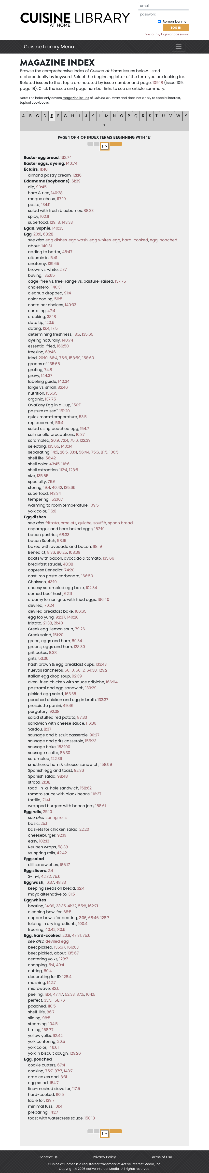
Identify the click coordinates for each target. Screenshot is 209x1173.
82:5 (55, 988)
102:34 (91, 588)
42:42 (62, 853)
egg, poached (163, 240)
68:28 (48, 234)
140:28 (57, 193)
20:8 (66, 935)
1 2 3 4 (105, 146)
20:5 (61, 1041)
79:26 (80, 629)
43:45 (54, 464)
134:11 (45, 204)
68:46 (50, 352)
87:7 (58, 1071)
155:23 (90, 741)
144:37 (46, 375)
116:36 (91, 723)
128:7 (104, 918)
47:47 (58, 994)
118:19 (97, 546)
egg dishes (56, 240)
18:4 (47, 994)
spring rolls (56, 817)
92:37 (60, 617)
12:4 (46, 328)
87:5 (80, 994)
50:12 (80, 670)
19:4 (46, 487)
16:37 (49, 882)
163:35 (70, 694)
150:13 (89, 1118)
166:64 (112, 682)
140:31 (47, 246)
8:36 (51, 552)
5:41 (53, 258)
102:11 (44, 216)
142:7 (51, 982)
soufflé (99, 523)
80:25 (62, 552)
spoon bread (120, 523)
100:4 (82, 923)
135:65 (53, 263)
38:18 (51, 316)
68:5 (67, 912)
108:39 (74, 552)
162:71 (93, 906)
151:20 (64, 411)
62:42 (58, 1035)
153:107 (56, 499)
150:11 (77, 405)
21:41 (46, 800)
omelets (68, 523)
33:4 (73, 452)
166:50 (63, 346)
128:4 (66, 977)
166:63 (73, 947)
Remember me (174, 21)
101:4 (58, 1106)
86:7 (51, 1012)
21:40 (58, 623)
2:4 (50, 870)
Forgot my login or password (167, 34)
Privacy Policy (104, 1157)
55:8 (82, 906)
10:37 (80, 434)
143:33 (67, 222)
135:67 (59, 947)
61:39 (76, 181)
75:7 (49, 1071)
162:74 (66, 157)
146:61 (53, 1047)
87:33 (82, 717)
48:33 (61, 882)
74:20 (69, 570)
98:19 (61, 540)
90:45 (41, 187)
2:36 (82, 918)
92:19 (61, 835)
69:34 (77, 641)
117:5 (76, 1088)
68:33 (64, 535)
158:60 (88, 358)
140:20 (73, 617)
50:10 (69, 670)
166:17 (65, 865)
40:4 (60, 965)
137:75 (120, 281)
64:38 (91, 670)
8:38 (53, 652)
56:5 (58, 299)
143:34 (55, 493)
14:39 (49, 906)
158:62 (86, 788)
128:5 (73, 470)
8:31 (63, 1077)
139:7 (50, 1100)
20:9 (55, 440)
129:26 (75, 1053)
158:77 (48, 1030)
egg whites (100, 240)
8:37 (47, 729)
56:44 (84, 452)
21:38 (47, 623)
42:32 (46, 876)
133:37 (103, 700)
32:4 (80, 888)
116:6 (65, 464)
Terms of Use (161, 1157)
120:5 (49, 322)
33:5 (48, 1000)
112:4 (63, 470)
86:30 (65, 753)
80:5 (61, 929)
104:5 (90, 994)
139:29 (91, 688)
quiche (85, 523)
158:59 (75, 358)
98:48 (62, 776)
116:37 (96, 794)
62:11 (68, 593)
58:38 (63, 847)
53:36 (43, 658)
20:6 (37, 234)
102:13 (44, 841)
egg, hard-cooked (130, 240)
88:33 (89, 210)
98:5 (46, 1018)
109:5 (94, 505)
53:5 (83, 417)
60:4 (48, 971)
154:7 (84, 428)
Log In (176, 28)
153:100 (63, 747)
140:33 (57, 228)
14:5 (54, 452)
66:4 (53, 358)
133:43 (101, 664)
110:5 (52, 1006)
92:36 (79, 770)
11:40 (44, 169)
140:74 (71, 163)
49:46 (68, 705)
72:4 (64, 440)
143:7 (68, 1071)
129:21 (103, 670)
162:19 (99, 529)
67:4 (61, 1065)
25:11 (44, 823)
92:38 (54, 711)
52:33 (70, 994)
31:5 (71, 894)
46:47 (67, 252)
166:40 (103, 599)
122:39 (85, 440)
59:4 (59, 423)
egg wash (78, 240)
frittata (52, 523)
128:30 (79, 646)
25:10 (47, 811)
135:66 (108, 558)
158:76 (59, 1000)
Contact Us (48, 1157)
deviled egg (57, 941)
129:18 (55, 222)
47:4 (51, 311)
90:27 (94, 735)
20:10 (43, 358)
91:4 (67, 293)
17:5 (54, 328)
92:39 (77, 676)
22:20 (84, 829)
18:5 (76, 334)
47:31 (76, 935)
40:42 (57, 487)
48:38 (68, 564)
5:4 (51, 965)
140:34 (64, 381)
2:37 (63, 269)
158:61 (100, 806)
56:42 (50, 458)
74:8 (48, 370)
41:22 (72, 906)
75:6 (63, 358)
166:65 (80, 611)
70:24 (49, 605)
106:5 (114, 452)
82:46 (62, 387)
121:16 (77, 175)
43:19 (52, 582)
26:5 (64, 452)
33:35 (61, 906)
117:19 (61, 199)
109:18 (158, 82)
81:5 (104, 452)
